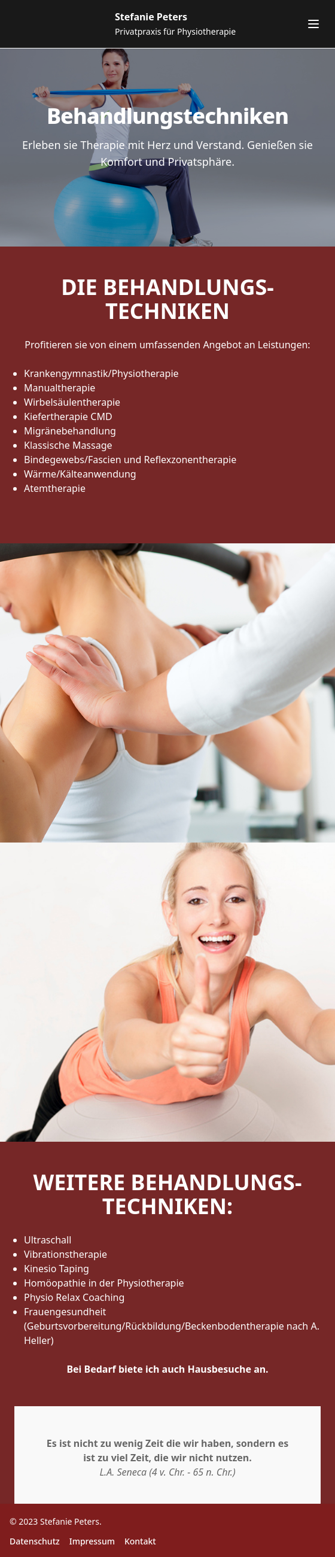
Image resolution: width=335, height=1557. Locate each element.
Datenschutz (35, 1541)
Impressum (92, 1541)
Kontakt (140, 1541)
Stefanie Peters (69, 1521)
